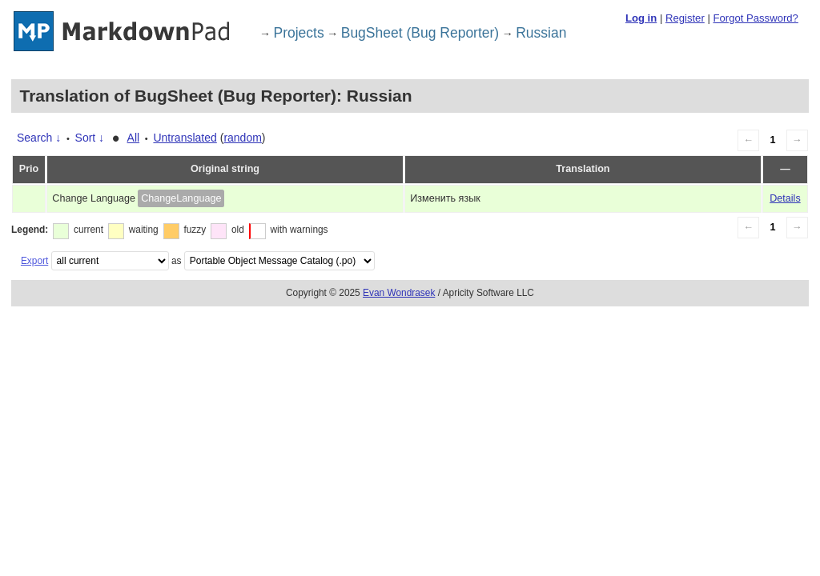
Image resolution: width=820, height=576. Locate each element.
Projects (299, 33)
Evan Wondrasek (399, 292)
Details (785, 198)
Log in (641, 18)
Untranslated (184, 137)
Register (685, 18)
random (242, 137)
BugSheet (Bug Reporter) (420, 33)
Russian (541, 33)
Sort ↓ (90, 137)
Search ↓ (39, 137)
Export (34, 260)
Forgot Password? (755, 18)
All (133, 137)
